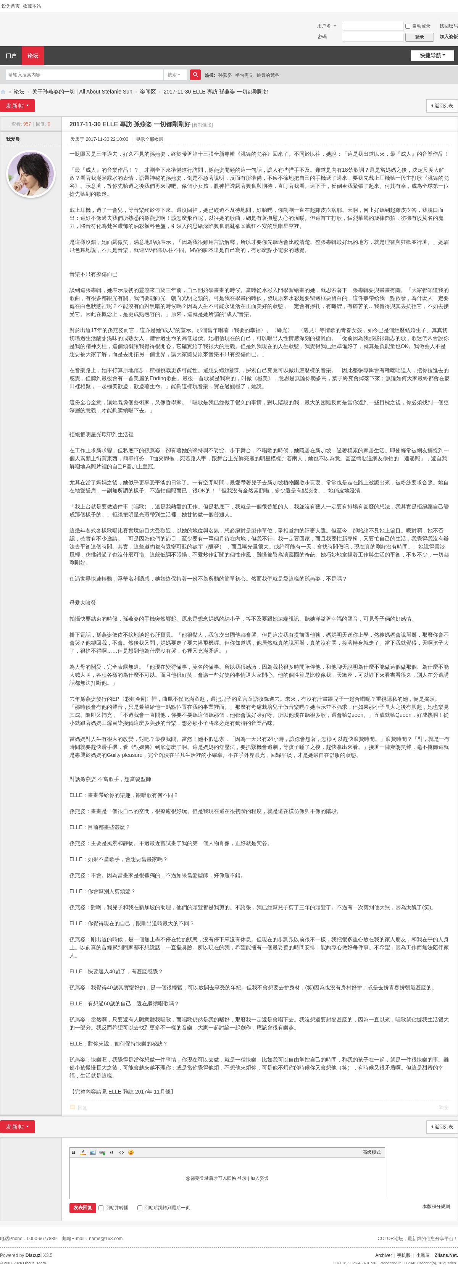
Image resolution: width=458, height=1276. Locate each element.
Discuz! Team (34, 1263)
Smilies (131, 1152)
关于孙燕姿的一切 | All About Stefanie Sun (82, 92)
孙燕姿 (225, 75)
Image (93, 1152)
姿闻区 (148, 92)
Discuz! (34, 1255)
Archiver (383, 1255)
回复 (82, 1107)
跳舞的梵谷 (267, 75)
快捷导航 (430, 55)
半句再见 (244, 75)
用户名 (324, 26)
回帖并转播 (113, 1207)
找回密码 (449, 26)
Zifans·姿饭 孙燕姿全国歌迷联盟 (3, 91)
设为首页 (11, 6)
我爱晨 (13, 139)
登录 (242, 1178)
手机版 (404, 1255)
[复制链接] (202, 124)
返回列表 (444, 105)
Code (121, 1152)
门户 (11, 56)
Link (102, 1152)
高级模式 (372, 1152)
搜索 (172, 74)
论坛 (32, 56)
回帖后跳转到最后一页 (163, 1207)
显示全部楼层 (149, 139)
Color (83, 1152)
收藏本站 (32, 6)
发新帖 (15, 106)
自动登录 (418, 26)
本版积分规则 (436, 1206)
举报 (443, 1107)
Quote (112, 1152)
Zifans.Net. (446, 1255)
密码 (322, 36)
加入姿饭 (449, 36)
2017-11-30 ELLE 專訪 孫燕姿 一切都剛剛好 (216, 92)
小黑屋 (423, 1255)
